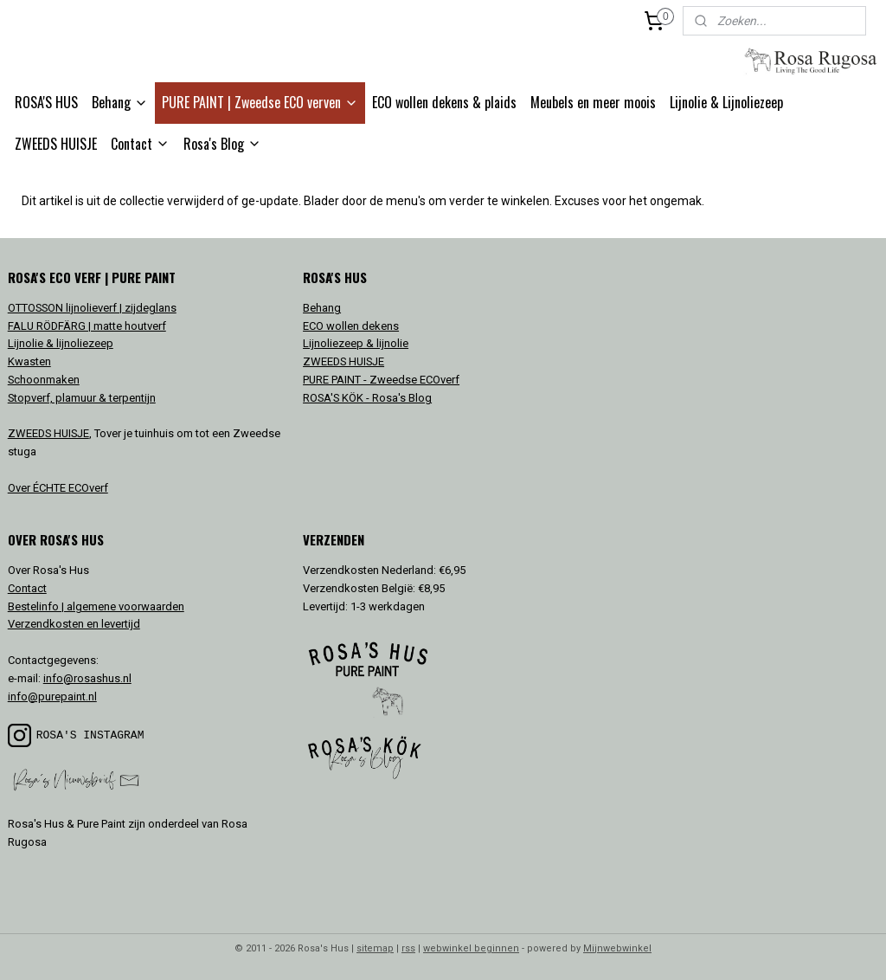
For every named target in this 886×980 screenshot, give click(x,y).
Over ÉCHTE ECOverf (58, 487)
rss (408, 948)
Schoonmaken (44, 379)
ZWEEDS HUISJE (56, 143)
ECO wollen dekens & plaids (444, 102)
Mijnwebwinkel (617, 948)
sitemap (375, 948)
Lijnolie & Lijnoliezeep (726, 102)
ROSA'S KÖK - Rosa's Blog (367, 397)
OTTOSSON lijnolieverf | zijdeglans (92, 307)
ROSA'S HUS (46, 102)
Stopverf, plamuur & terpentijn (82, 397)
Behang (120, 102)
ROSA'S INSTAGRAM (90, 735)
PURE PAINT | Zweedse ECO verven (260, 102)
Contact (140, 143)
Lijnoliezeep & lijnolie (355, 343)
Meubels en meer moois (593, 102)
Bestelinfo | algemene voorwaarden (96, 606)
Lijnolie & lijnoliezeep (60, 343)
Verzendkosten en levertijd (74, 623)
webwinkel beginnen (471, 948)
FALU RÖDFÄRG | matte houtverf (87, 325)
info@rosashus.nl (87, 678)
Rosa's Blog (222, 143)
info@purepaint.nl (52, 696)
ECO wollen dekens (351, 325)
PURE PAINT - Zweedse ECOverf (381, 379)
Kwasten (29, 361)
